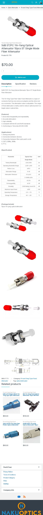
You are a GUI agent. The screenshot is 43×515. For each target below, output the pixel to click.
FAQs (5, 481)
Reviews (33, 84)
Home (3, 7)
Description (6, 84)
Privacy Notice (8, 472)
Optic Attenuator (13, 7)
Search (32, 2)
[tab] (6, 84)
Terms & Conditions (9, 475)
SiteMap (6, 484)
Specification (20, 84)
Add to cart (22, 77)
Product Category (9, 478)
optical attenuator (21, 381)
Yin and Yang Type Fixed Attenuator (11, 43)
